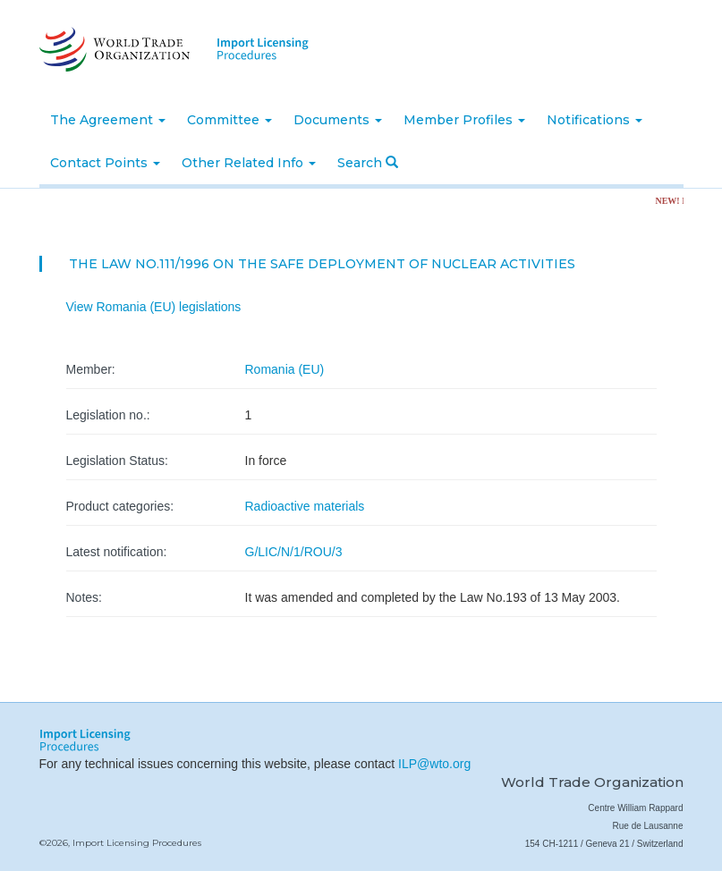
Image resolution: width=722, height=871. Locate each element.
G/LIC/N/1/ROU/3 (294, 552)
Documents (337, 120)
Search (367, 163)
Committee (229, 120)
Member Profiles (464, 120)
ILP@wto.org (434, 764)
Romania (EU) (285, 369)
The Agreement (108, 120)
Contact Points (105, 163)
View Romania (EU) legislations (154, 307)
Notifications (594, 120)
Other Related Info (249, 163)
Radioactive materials (305, 506)
